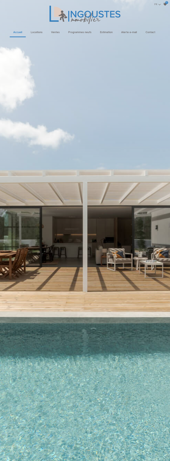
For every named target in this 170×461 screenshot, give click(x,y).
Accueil (17, 32)
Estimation (106, 32)
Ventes (55, 32)
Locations (36, 32)
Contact (150, 32)
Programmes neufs (79, 32)
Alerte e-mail (129, 32)
